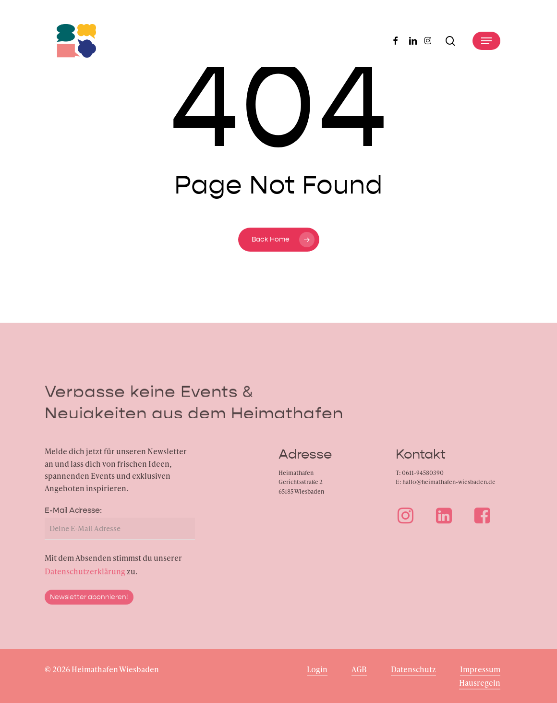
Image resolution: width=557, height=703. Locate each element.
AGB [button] (359, 669)
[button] (486, 41)
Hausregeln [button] (479, 682)
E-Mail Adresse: (73, 516)
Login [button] (317, 669)
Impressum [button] (480, 669)
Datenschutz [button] (413, 669)
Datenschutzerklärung (85, 576)
